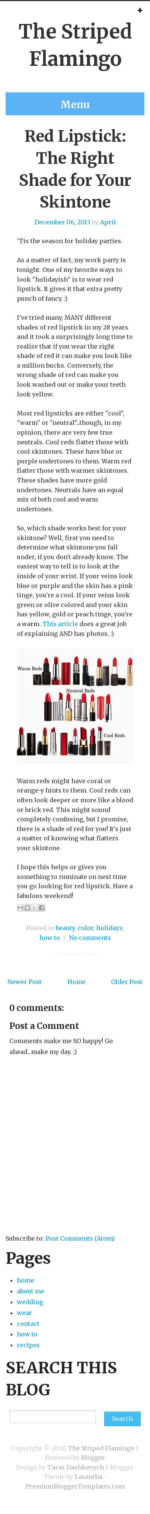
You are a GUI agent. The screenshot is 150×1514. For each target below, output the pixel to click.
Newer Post (25, 982)
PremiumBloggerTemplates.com (75, 1486)
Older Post (126, 982)
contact (28, 1323)
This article (60, 624)
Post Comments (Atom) (80, 1238)
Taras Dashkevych (75, 1467)
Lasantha (88, 1476)
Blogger (93, 1457)
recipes (28, 1345)
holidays (109, 928)
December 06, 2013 (62, 222)
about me (30, 1291)
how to (49, 937)
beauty (65, 928)
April (108, 222)
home (25, 1280)
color (85, 928)
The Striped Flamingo (101, 1448)
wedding (30, 1302)
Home (77, 982)
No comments (90, 937)
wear (24, 1313)
